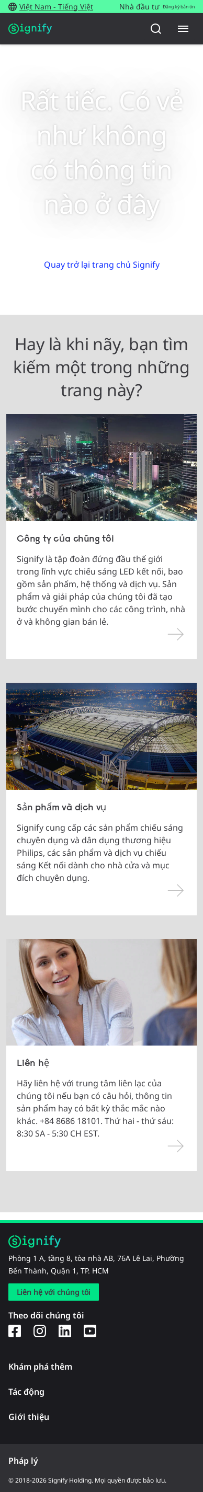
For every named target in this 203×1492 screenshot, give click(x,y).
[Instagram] (39, 1330)
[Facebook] (14, 1330)
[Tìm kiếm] (155, 28)
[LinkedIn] (65, 1330)
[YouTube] (90, 1330)
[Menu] (183, 28)
